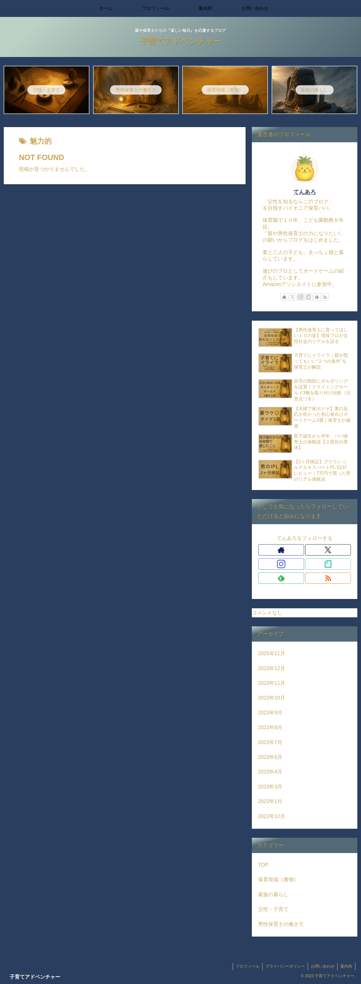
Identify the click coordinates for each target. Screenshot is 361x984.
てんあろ (304, 192)
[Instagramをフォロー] (300, 297)
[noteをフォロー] (308, 297)
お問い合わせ (322, 966)
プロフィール (247, 966)
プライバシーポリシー (285, 966)
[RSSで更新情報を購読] (325, 297)
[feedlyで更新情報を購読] (316, 297)
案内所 (346, 966)
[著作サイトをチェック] (284, 297)
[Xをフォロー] (292, 297)
